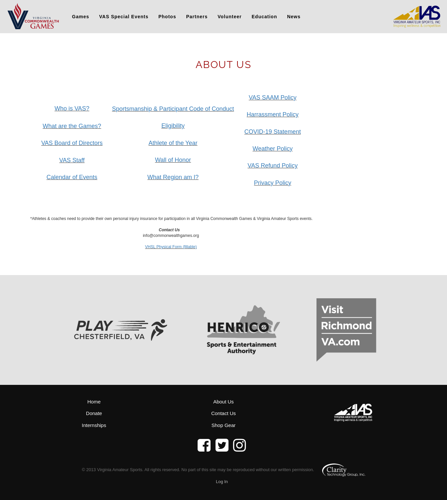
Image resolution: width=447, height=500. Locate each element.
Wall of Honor (173, 160)
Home (94, 401)
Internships (94, 425)
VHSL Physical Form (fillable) (171, 247)
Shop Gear (224, 425)
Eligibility (173, 125)
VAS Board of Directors (72, 143)
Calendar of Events (71, 177)
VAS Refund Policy (273, 165)
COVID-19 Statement (272, 131)
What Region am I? (173, 177)
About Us (223, 401)
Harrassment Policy (273, 114)
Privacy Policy (272, 182)
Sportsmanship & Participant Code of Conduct (173, 109)
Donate (94, 413)
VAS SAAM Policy (273, 97)
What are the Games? (72, 126)
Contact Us (223, 413)
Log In (222, 481)
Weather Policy (273, 148)
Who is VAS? (71, 108)
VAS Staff (71, 160)
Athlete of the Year (172, 143)
